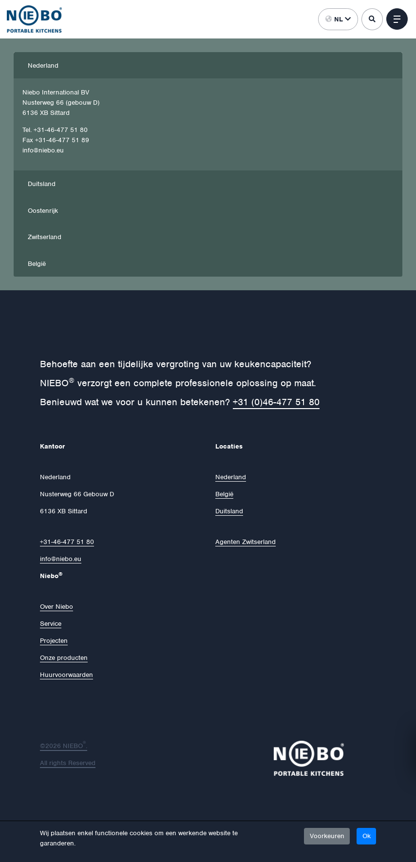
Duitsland (42, 184)
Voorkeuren (327, 836)
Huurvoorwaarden (66, 675)
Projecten (54, 641)
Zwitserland (44, 237)
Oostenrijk (43, 210)
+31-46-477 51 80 (67, 542)
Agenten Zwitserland (245, 542)
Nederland (43, 65)
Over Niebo (56, 606)
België (37, 264)
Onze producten (64, 658)
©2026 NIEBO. (63, 746)
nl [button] (338, 19)
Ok (366, 836)
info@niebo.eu (60, 559)
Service (50, 623)
